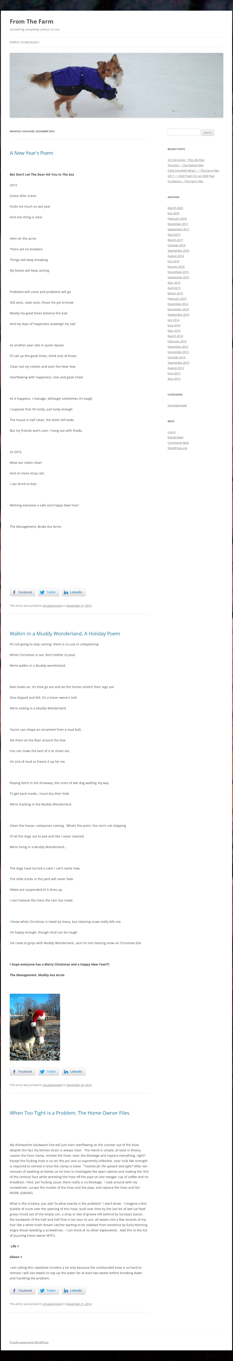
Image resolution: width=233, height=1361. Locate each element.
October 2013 (176, 357)
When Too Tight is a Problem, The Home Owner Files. (70, 1112)
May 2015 (174, 283)
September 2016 (178, 251)
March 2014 (175, 336)
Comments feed (178, 443)
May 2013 (174, 379)
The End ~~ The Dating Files (185, 165)
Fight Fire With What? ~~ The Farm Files (193, 171)
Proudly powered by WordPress (29, 1342)
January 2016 (176, 267)
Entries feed (175, 437)
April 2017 (174, 235)
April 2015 (174, 288)
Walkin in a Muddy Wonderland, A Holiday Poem (65, 633)
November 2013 (178, 352)
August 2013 (176, 368)
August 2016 (176, 256)
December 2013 (178, 347)
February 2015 (177, 299)
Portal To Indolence (24, 42)
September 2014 (178, 315)
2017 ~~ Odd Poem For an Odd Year (191, 176)
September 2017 (178, 229)
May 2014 (174, 331)
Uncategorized (52, 606)
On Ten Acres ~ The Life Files (186, 160)
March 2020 (175, 208)
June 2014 (174, 325)
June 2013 (174, 373)
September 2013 (178, 363)
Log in (172, 432)
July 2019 (173, 213)
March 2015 (175, 293)
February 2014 (177, 341)
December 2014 (178, 304)
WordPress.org (177, 448)
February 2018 (177, 219)
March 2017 (175, 240)
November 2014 (178, 309)
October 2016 (176, 245)
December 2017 (178, 224)
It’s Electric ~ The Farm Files (185, 181)
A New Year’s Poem (31, 152)
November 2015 (178, 272)
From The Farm (32, 21)
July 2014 (173, 320)
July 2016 (173, 261)
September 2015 (178, 277)
